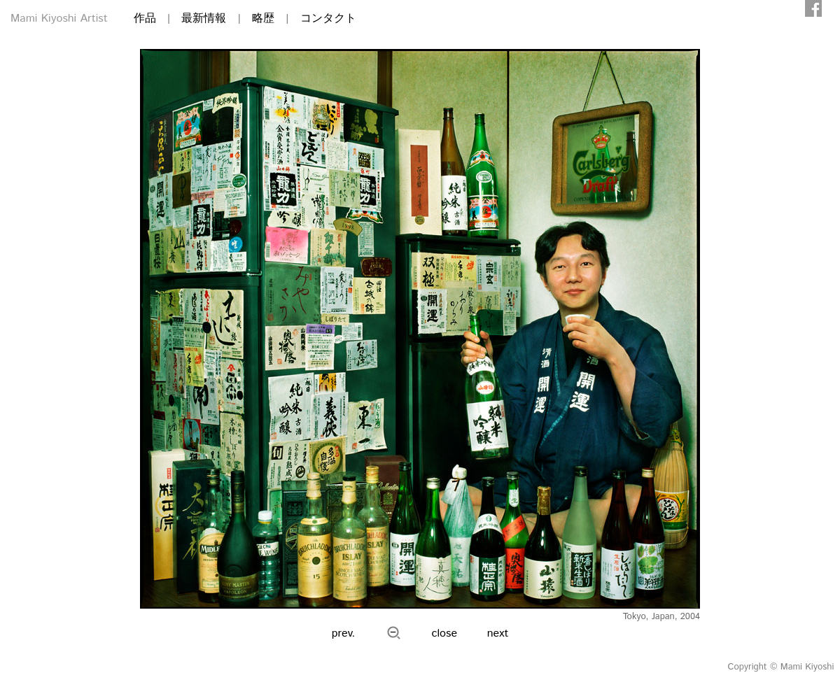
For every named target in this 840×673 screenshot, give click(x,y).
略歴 (263, 18)
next (498, 633)
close (445, 633)
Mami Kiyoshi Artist (59, 18)
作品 (145, 18)
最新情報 (203, 18)
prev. (344, 633)
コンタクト (328, 18)
